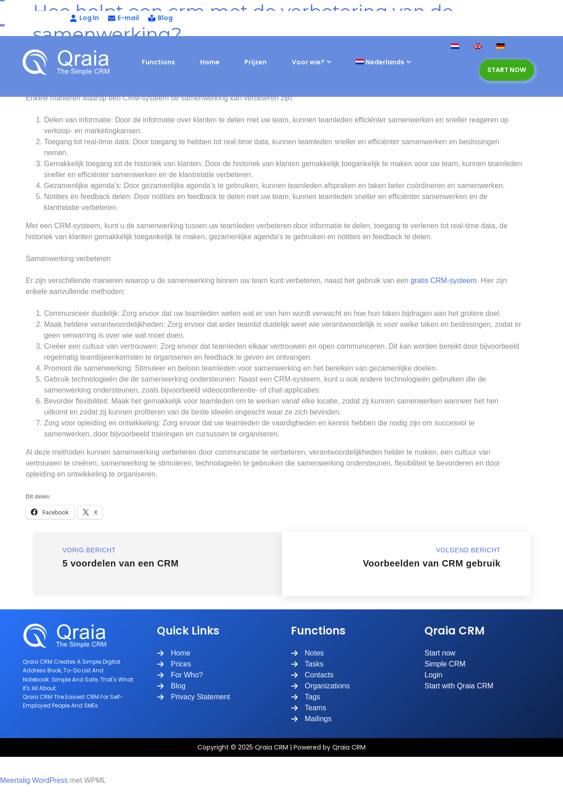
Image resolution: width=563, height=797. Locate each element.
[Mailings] (311, 718)
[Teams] (308, 708)
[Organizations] (320, 686)
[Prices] (174, 664)
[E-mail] (123, 18)
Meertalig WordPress (34, 780)
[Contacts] (312, 675)
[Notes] (307, 653)
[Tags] (305, 697)
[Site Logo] (70, 62)
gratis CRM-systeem (444, 280)
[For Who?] (180, 675)
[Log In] (61, 18)
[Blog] (160, 18)
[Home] (174, 653)
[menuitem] (395, 62)
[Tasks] (307, 664)
